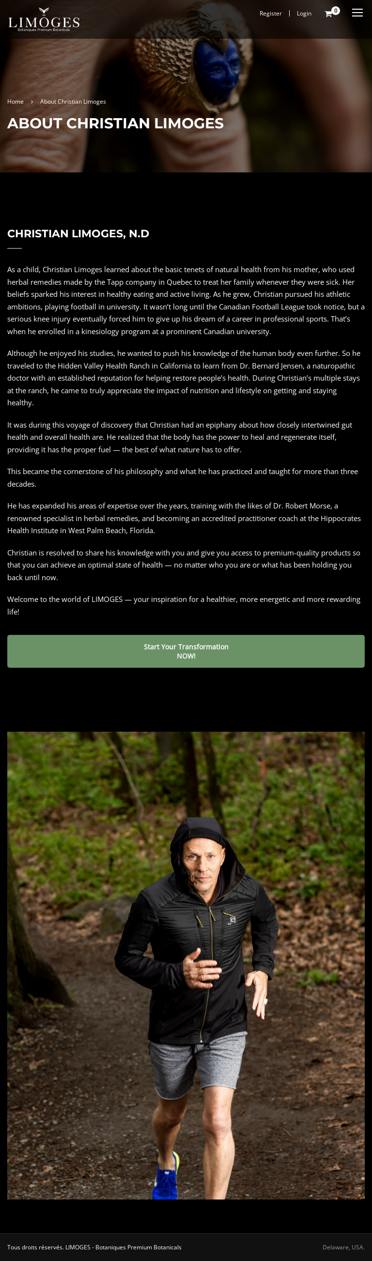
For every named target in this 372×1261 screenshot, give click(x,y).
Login (304, 13)
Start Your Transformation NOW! (186, 651)
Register (271, 13)
